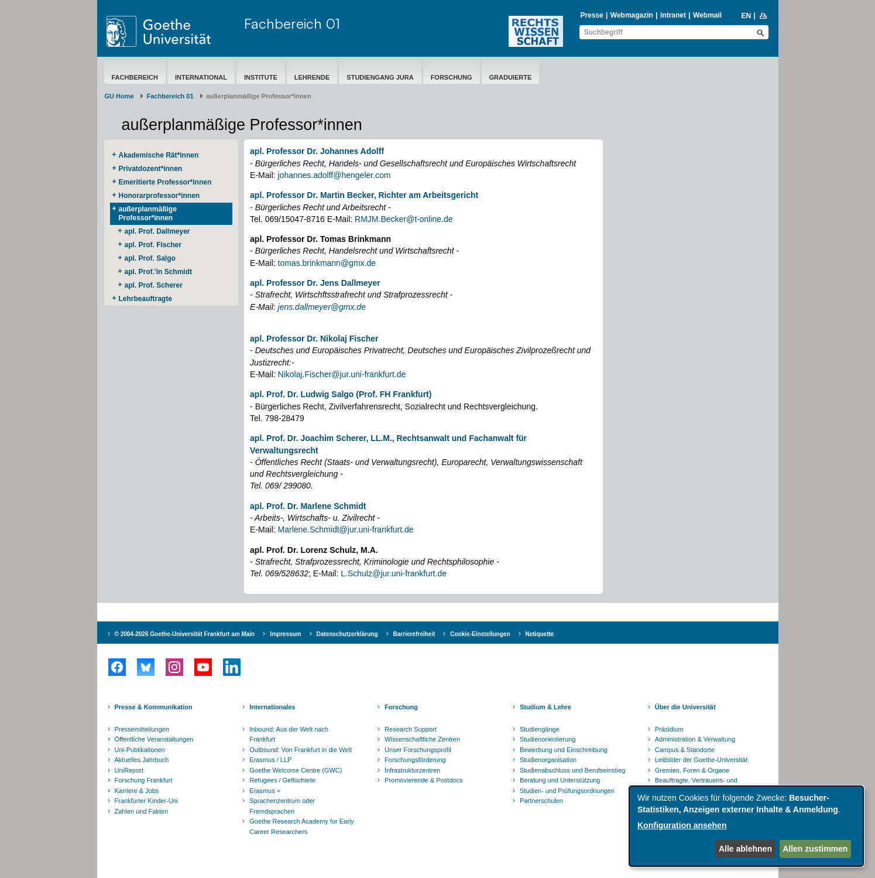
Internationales (272, 706)
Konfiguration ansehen (681, 825)
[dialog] (746, 826)
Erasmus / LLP (270, 759)
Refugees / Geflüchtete (282, 780)
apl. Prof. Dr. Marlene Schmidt (308, 506)
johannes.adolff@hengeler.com (334, 175)
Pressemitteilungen (142, 729)
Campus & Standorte (685, 749)
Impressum (285, 634)
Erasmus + (264, 790)
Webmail (707, 15)
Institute (260, 77)
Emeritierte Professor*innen (165, 182)
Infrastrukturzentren (412, 770)
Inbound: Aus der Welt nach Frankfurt (288, 734)
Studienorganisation (548, 759)
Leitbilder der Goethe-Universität (701, 759)
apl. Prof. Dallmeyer (157, 231)
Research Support (411, 729)
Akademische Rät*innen (159, 155)
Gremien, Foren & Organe (692, 770)
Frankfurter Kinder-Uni (147, 800)
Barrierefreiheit (414, 634)
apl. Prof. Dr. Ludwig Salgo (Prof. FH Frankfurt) (340, 394)
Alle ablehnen (745, 848)
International (201, 77)
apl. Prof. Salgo (150, 258)
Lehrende (312, 77)
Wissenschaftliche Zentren (422, 739)
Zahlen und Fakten (142, 811)
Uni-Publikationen (140, 749)
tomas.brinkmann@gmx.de (327, 263)
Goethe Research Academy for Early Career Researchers (301, 826)
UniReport (129, 770)
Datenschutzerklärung (347, 634)
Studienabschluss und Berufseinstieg (572, 770)
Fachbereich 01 (292, 23)
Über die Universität (685, 706)
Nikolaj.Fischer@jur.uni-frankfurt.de (342, 374)
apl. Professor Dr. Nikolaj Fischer (314, 338)
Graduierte (510, 77)
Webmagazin (631, 15)
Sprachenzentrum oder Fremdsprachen (282, 806)
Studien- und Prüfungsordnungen (567, 790)
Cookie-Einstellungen (480, 634)
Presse (591, 15)
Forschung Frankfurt (144, 780)
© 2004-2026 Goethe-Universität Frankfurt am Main (185, 634)
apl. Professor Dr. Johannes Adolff (317, 151)
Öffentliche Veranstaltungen (154, 739)
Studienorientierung (547, 739)
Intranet (673, 15)
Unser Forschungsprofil (418, 749)
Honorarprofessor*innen (159, 196)
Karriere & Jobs (137, 790)
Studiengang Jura (379, 77)
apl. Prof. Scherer (154, 285)
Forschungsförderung (415, 759)
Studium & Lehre (545, 706)
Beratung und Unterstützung (560, 780)
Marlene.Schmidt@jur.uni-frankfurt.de (346, 529)
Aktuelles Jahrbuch (142, 759)
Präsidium (669, 729)
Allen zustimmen (815, 848)
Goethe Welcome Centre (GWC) (295, 770)
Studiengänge (540, 729)
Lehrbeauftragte (145, 299)
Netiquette (540, 634)
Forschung (451, 77)
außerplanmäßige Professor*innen (148, 213)
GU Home (119, 96)
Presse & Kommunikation (154, 706)
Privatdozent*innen (151, 169)
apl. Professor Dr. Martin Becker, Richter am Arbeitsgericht (364, 195)
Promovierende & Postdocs (423, 780)
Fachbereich (135, 77)
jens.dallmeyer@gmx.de (322, 307)
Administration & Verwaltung (695, 739)
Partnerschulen (541, 800)
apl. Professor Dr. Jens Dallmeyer (315, 283)
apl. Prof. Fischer (153, 245)
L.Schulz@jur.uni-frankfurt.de (392, 573)
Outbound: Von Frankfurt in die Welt (300, 749)
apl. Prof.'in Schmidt (159, 272)
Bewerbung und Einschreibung (564, 749)
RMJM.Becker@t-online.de (404, 219)
